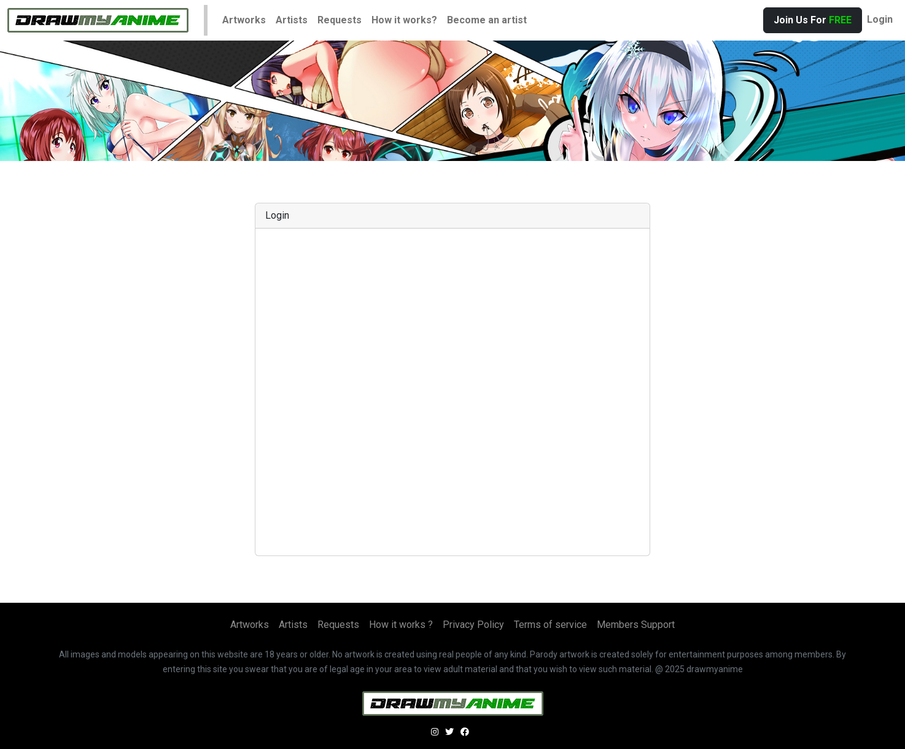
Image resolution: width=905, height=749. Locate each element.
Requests (339, 20)
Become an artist (487, 20)
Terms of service (550, 624)
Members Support (636, 624)
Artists (292, 20)
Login (880, 19)
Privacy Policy (473, 624)
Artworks (244, 20)
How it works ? (401, 624)
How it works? (404, 20)
